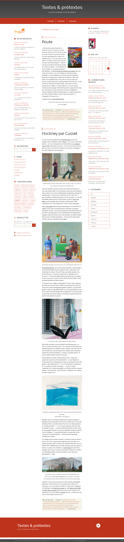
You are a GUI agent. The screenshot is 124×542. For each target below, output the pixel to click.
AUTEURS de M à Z (20, 162)
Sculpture (18, 196)
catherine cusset (67, 117)
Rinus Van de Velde (75, 488)
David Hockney (66, 139)
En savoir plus (82, 540)
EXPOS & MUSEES (19, 167)
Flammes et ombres (21, 105)
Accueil (50, 21)
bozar (44, 113)
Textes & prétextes (62, 7)
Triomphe (17, 135)
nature (33, 200)
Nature (93, 216)
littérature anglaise (20, 204)
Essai (25, 211)
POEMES (17, 175)
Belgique (93, 201)
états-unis (18, 193)
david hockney (69, 111)
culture (17, 200)
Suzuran (17, 65)
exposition (18, 211)
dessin (54, 115)
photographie (60, 115)
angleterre (72, 113)
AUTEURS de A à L (19, 160)
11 (108, 66)
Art (63, 110)
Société (93, 226)
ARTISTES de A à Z (20, 165)
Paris (64, 219)
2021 (54, 113)
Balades (93, 198)
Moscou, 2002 (19, 44)
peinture (25, 200)
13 (93, 68)
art (25, 193)
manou (90, 138)
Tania (90, 88)
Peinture (57, 111)
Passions (52, 111)
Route (47, 42)
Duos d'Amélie (19, 125)
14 (96, 68)
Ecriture (25, 189)
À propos (72, 21)
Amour (33, 189)
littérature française (28, 186)
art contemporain (57, 117)
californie (49, 115)
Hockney (62, 492)
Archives (61, 21)
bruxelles (17, 207)
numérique (67, 115)
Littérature (46, 111)
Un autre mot (19, 54)
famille (31, 196)
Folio (47, 146)
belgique (17, 189)
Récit (25, 196)
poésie (31, 204)
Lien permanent (48, 110)
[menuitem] (50, 21)
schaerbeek (26, 207)
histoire (30, 193)
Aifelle (90, 98)
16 (102, 68)
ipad (72, 115)
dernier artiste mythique (49, 490)
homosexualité (47, 117)
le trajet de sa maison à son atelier (65, 71)
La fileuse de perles (21, 85)
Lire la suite (104, 33)
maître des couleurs (59, 488)
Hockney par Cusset (59, 133)
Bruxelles (67, 110)
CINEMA (16, 170)
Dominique (92, 148)
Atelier (16, 75)
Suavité (17, 115)
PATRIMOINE (18, 173)
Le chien (17, 95)
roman (17, 186)
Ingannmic (92, 158)
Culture (73, 110)
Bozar (65, 104)
